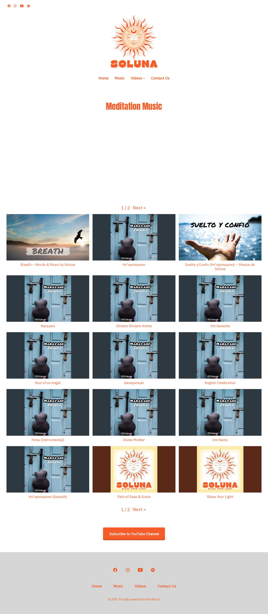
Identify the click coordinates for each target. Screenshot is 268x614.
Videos (138, 78)
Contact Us (160, 78)
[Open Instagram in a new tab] (15, 6)
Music (119, 78)
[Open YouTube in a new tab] (21, 6)
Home (103, 78)
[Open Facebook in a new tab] (9, 6)
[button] (139, 208)
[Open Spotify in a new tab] (28, 6)
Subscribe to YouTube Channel (134, 533)
